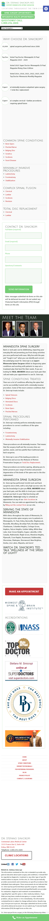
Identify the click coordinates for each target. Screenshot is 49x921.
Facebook (13, 866)
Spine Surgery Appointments (17, 13)
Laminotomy (10, 174)
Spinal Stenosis (11, 397)
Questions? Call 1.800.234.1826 (11, 21)
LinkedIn (5, 866)
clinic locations (29, 501)
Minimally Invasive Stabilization (17, 441)
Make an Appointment (24, 593)
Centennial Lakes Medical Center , (14, 846)
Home (24, 759)
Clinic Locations (16, 857)
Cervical (8, 191)
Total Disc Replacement (31, 464)
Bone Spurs (9, 144)
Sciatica (8, 154)
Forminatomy (10, 177)
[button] (46, 9)
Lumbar (8, 195)
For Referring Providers (24, 771)
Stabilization (10, 180)
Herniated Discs (11, 404)
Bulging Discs (10, 400)
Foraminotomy (11, 435)
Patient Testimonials (24, 768)
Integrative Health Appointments (18, 17)
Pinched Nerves (11, 414)
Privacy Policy (24, 778)
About (24, 762)
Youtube (22, 866)
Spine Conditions (24, 765)
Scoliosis (8, 157)
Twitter (17, 866)
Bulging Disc (10, 150)
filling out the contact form (15, 507)
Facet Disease (10, 160)
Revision (8, 201)
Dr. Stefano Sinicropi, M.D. (20, 3)
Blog (24, 774)
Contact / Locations (24, 781)
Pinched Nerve (11, 147)
